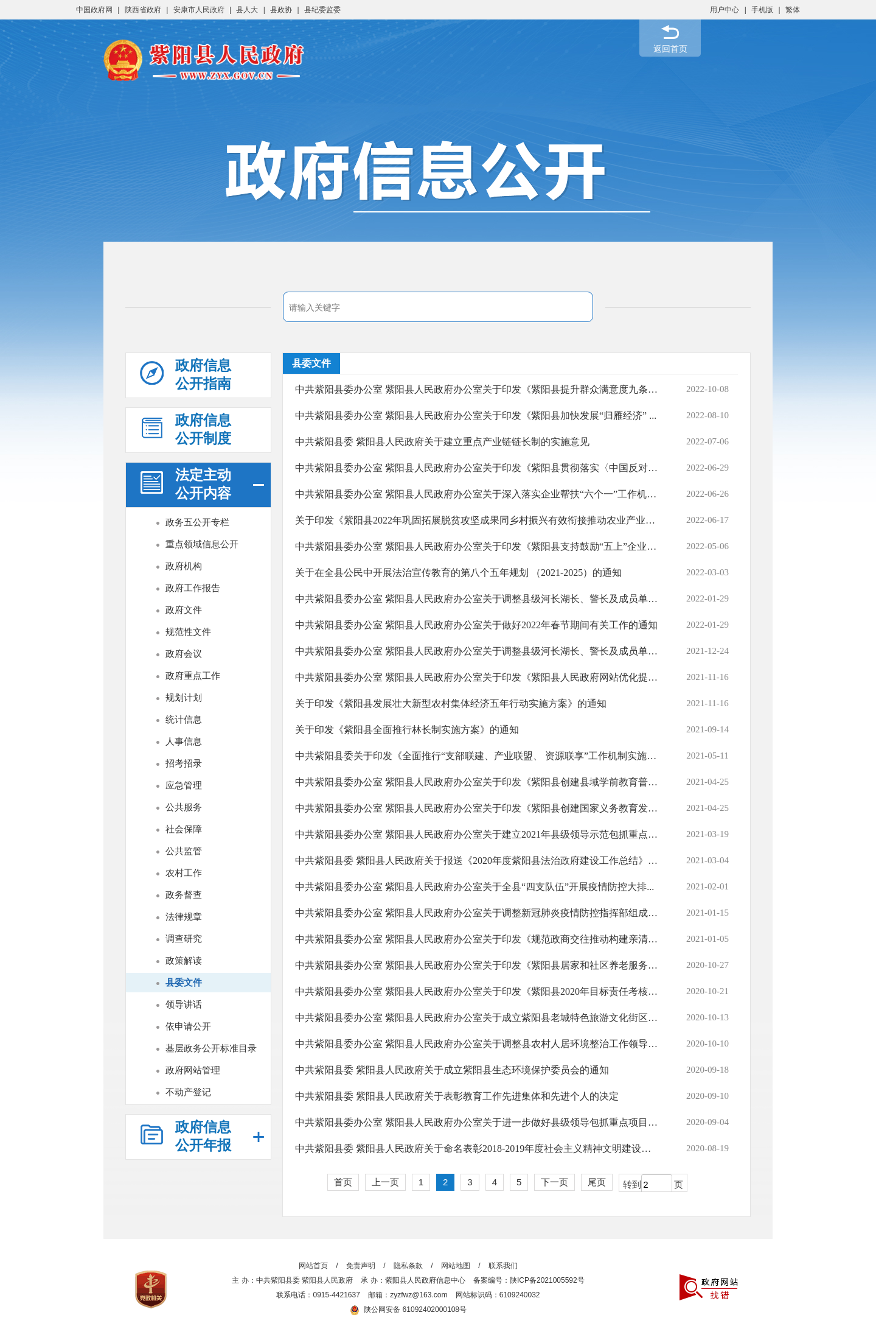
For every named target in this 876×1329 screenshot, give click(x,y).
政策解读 (183, 960)
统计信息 (183, 719)
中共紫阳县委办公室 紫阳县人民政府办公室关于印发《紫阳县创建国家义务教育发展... (476, 808)
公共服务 (183, 807)
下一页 (554, 1182)
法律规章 (183, 916)
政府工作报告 (192, 588)
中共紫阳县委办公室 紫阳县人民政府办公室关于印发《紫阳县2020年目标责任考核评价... (476, 991)
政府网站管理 (192, 1070)
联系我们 (503, 1265)
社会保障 (183, 829)
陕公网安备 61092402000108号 (408, 1309)
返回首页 (670, 49)
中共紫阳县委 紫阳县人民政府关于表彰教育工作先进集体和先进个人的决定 (457, 1096)
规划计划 (183, 697)
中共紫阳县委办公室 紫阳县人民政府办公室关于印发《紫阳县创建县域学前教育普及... (476, 782)
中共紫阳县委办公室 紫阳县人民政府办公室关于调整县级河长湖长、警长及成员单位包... (476, 599)
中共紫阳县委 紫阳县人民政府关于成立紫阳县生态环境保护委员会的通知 (452, 1070)
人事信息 (183, 741)
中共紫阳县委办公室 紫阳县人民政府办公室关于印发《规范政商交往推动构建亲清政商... (476, 939)
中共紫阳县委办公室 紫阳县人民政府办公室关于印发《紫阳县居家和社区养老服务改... (476, 965)
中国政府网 (94, 9)
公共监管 (183, 851)
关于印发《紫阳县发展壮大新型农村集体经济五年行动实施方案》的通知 (451, 703)
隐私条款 (408, 1265)
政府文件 (183, 610)
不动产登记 (188, 1092)
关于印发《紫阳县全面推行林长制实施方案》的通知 (407, 729)
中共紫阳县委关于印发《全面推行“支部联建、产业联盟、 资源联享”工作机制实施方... (476, 756)
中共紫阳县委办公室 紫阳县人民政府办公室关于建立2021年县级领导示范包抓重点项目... (476, 834)
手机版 (762, 9)
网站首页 (313, 1265)
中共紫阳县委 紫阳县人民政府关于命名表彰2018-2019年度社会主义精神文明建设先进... (476, 1148)
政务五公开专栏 (197, 522)
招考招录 (183, 763)
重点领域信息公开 (201, 544)
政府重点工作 (192, 675)
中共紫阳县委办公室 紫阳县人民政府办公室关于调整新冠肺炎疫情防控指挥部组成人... (476, 913)
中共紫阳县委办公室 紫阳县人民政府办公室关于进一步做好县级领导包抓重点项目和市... (476, 1122)
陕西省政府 (143, 9)
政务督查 (183, 894)
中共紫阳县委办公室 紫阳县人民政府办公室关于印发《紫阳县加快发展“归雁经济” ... (475, 415)
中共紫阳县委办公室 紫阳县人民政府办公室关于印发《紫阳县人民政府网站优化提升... (476, 677)
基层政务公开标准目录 (211, 1048)
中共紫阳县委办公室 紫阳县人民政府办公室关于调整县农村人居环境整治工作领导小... (476, 1044)
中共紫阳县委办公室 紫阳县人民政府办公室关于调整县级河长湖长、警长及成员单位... (476, 651)
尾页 (597, 1182)
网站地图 (455, 1265)
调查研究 (183, 938)
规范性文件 (188, 631)
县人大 (247, 9)
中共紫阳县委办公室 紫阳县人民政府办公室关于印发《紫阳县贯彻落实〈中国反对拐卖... (476, 468)
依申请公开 (188, 1026)
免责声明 (360, 1265)
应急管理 (183, 785)
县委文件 (183, 982)
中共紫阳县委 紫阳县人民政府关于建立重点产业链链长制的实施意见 (442, 442)
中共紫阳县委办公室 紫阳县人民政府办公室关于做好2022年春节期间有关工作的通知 (476, 625)
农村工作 (183, 873)
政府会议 (183, 653)
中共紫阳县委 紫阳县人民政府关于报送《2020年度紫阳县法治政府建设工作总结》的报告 (476, 860)
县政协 (281, 9)
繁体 (792, 9)
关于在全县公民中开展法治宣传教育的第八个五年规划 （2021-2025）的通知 (458, 572)
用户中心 (724, 9)
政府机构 (183, 566)
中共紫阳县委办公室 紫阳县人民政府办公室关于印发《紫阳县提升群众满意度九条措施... (476, 389)
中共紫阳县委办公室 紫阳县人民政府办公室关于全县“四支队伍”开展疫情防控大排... (474, 887)
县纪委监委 (322, 9)
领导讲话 (183, 1004)
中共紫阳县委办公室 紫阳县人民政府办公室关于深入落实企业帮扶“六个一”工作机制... (476, 494)
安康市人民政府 (198, 9)
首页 (343, 1182)
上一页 (385, 1182)
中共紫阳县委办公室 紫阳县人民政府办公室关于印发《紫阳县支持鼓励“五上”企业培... (476, 546)
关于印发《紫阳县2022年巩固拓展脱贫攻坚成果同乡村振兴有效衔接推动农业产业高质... (476, 520)
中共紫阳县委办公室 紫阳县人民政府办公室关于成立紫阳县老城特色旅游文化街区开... (476, 1017)
